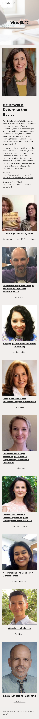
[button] (2, 3)
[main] (19, 22)
